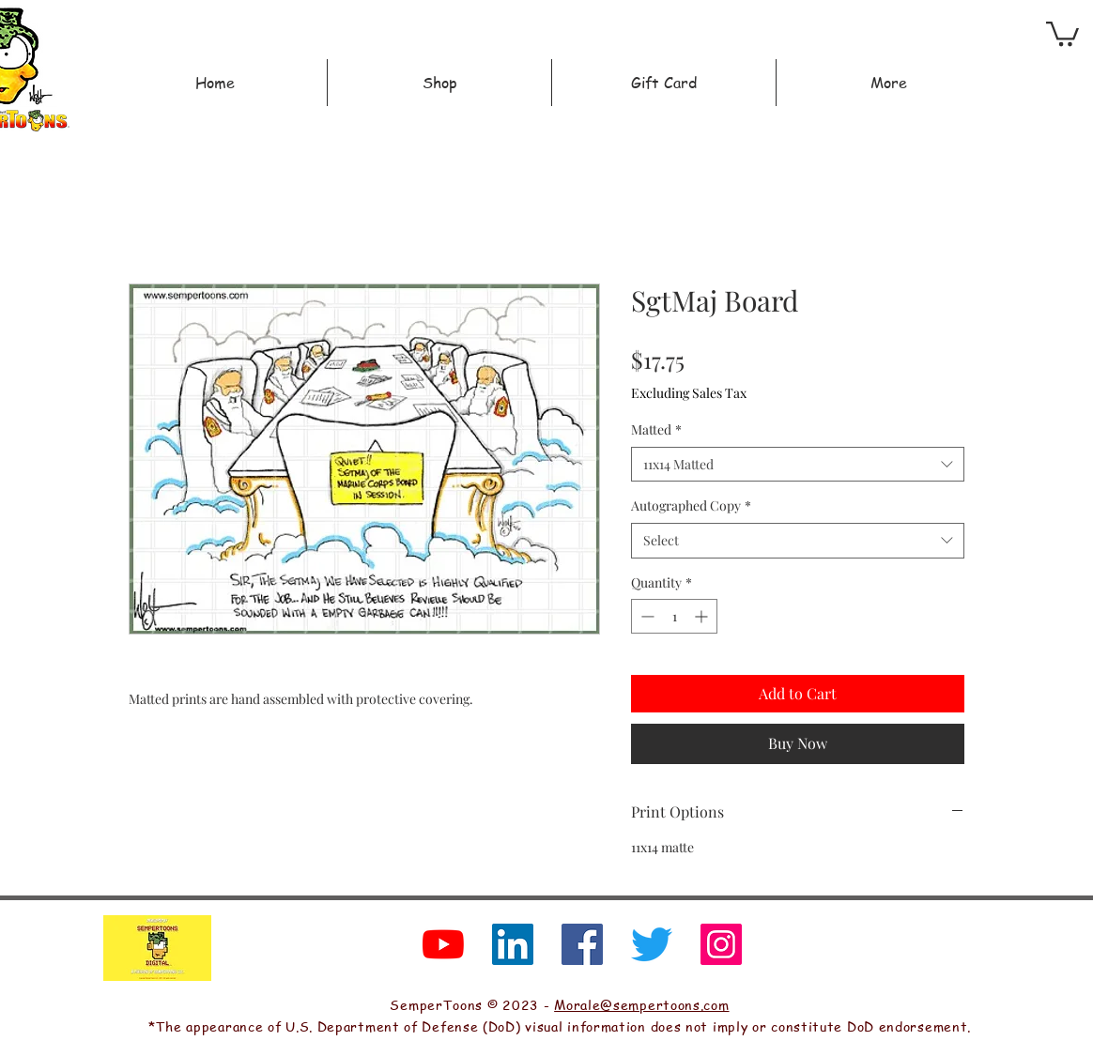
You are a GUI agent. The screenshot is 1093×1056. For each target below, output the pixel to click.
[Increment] (703, 616)
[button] (1062, 32)
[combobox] (797, 464)
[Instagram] (721, 944)
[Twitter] (651, 944)
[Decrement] (645, 616)
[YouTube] (443, 944)
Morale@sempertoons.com (641, 1004)
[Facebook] (582, 944)
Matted (656, 429)
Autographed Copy (691, 505)
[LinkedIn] (512, 944)
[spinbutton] (674, 616)
